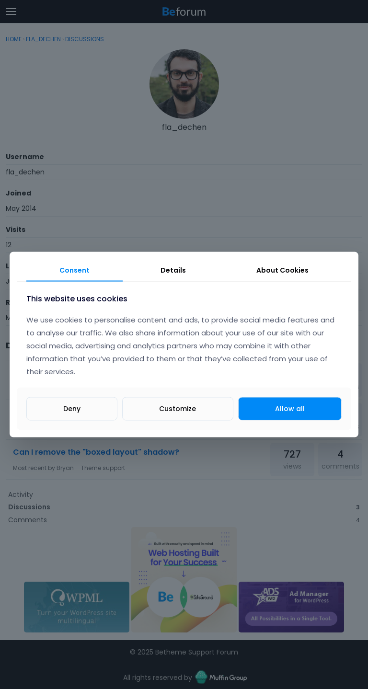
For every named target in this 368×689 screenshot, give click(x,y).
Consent (74, 270)
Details (173, 270)
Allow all (290, 408)
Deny (71, 408)
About (282, 270)
